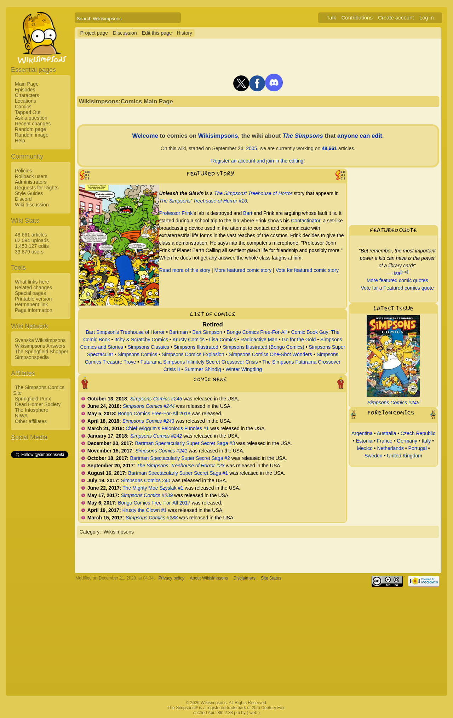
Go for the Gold (299, 339)
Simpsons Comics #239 (147, 495)
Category (89, 532)
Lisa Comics (222, 339)
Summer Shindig (202, 369)
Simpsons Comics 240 (145, 480)
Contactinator (305, 220)
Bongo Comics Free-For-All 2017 (154, 503)
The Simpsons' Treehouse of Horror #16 (203, 201)
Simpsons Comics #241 (161, 451)
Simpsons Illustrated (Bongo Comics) (263, 347)
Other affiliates (31, 421)
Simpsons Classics (148, 347)
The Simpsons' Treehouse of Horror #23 (180, 465)
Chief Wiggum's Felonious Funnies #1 (167, 428)
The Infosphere (31, 410)
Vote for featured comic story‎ (307, 270)
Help (20, 140)
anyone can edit (359, 135)
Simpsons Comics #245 (156, 398)
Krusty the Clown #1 (144, 510)
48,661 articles (31, 235)
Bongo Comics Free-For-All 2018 (154, 413)
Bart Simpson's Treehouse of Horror (125, 332)
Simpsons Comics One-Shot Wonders (270, 354)
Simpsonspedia (32, 357)
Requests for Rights (36, 187)
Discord (23, 199)
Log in (426, 18)
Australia (386, 433)
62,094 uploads (32, 240)
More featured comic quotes (397, 280)
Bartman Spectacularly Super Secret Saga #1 (178, 473)
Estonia (364, 441)
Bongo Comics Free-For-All (256, 332)
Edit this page (157, 33)
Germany (407, 441)
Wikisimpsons (218, 135)
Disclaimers (245, 578)
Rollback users (31, 176)
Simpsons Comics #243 (148, 421)
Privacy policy (171, 578)
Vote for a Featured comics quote (397, 288)
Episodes (25, 89)
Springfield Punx (33, 398)
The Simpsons (302, 135)
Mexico (364, 448)
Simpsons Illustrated (196, 347)
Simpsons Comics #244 (148, 406)
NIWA (21, 415)
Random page (30, 129)
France (384, 441)
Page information (33, 310)
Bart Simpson (207, 332)
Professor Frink (176, 213)
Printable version (33, 299)
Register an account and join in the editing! (258, 161)
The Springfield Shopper (41, 351)
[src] (404, 271)
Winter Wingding (243, 369)
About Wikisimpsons (209, 578)
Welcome (145, 135)
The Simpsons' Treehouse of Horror (253, 193)
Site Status (271, 578)
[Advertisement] (39, 565)
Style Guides (29, 193)
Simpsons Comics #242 (156, 436)
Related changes (33, 287)
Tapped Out (27, 112)
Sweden (374, 455)
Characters (27, 95)
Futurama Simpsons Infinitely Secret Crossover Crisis (199, 362)
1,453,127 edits (32, 246)
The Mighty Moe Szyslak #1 (152, 488)
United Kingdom (404, 455)
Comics (23, 106)
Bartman (178, 332)
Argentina (362, 433)
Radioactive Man (259, 339)
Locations (25, 101)
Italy (426, 441)
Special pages (30, 293)
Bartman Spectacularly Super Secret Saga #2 (180, 458)
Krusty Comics (189, 339)
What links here (32, 282)
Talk (331, 18)
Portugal (417, 448)
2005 (251, 148)
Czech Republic (418, 433)
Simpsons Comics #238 (152, 517)
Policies (23, 170)
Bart (247, 213)
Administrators (30, 182)
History (185, 33)
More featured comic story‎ (243, 270)
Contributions (357, 18)
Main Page (27, 84)
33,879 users (29, 252)
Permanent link (31, 304)
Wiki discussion (32, 204)
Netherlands (390, 448)
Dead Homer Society (38, 404)
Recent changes (33, 123)
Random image (31, 135)
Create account (396, 18)
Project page (94, 33)
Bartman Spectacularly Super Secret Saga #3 (185, 443)
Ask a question (31, 118)
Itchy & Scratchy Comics (141, 339)
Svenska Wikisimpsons (40, 340)
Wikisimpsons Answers (40, 346)
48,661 (329, 148)
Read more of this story (184, 270)
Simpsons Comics (137, 354)
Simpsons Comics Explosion (193, 354)
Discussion (125, 33)
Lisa (396, 273)
